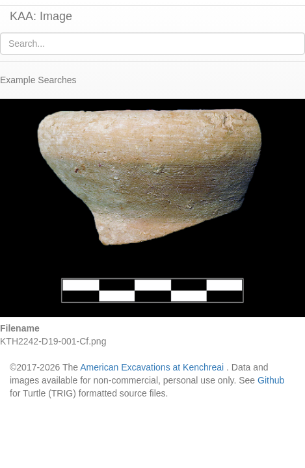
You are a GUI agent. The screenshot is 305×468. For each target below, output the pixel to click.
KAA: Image (41, 16)
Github (271, 380)
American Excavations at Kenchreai (152, 367)
